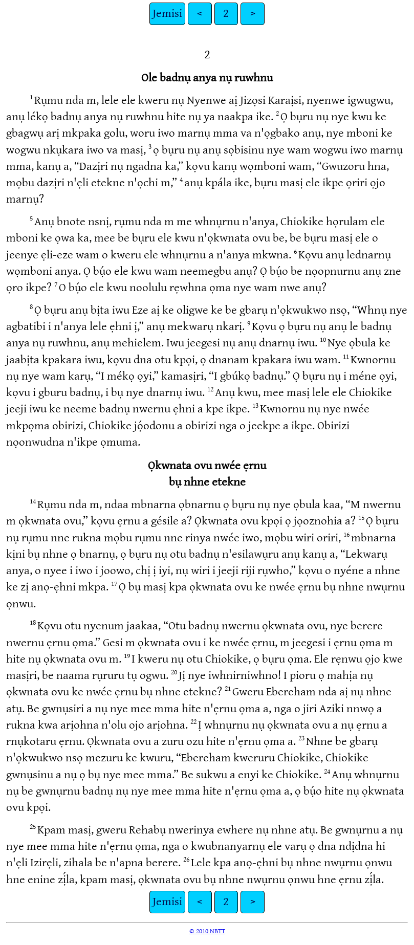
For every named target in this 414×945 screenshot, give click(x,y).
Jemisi (167, 13)
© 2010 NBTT (207, 931)
